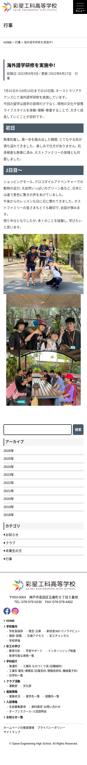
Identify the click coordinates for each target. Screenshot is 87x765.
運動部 (13, 686)
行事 (9, 559)
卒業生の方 (14, 551)
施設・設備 (15, 636)
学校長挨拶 (16, 631)
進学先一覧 (33, 696)
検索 (78, 429)
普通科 (13, 666)
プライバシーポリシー (51, 727)
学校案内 (11, 626)
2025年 (8, 458)
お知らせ (12, 535)
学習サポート (34, 651)
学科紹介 (11, 661)
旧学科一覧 (16, 675)
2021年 (8, 491)
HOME (10, 620)
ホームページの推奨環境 (18, 727)
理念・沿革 (35, 631)
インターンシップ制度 (62, 651)
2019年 (8, 507)
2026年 (8, 451)
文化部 (27, 686)
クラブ (10, 543)
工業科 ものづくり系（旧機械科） (43, 666)
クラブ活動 (13, 681)
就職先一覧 (52, 696)
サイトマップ (11, 732)
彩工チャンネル (59, 636)
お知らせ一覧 (14, 717)
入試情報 (11, 702)
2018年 (8, 515)
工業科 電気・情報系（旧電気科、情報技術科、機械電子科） (43, 671)
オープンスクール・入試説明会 (28, 711)
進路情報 (11, 692)
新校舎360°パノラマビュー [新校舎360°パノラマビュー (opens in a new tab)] (63, 631)
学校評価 (14, 640)
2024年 (8, 467)
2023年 (8, 475)
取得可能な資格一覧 (21, 656)
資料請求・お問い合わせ (46, 707)
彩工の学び (13, 646)
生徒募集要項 (17, 707)
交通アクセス (35, 636)
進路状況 (14, 696)
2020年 (8, 499)
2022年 (8, 483)
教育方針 (14, 651)
